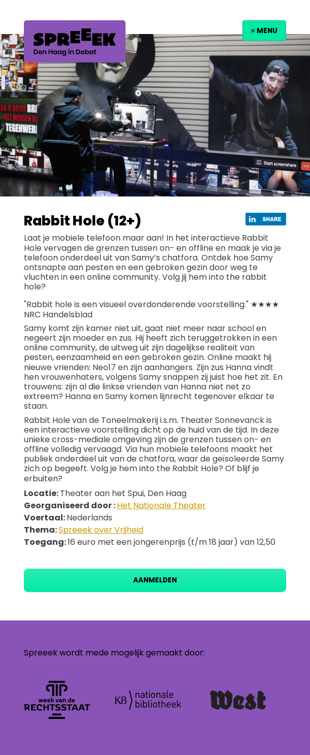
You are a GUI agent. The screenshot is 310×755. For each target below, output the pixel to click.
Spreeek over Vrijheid (100, 530)
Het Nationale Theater (161, 505)
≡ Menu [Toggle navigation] (264, 31)
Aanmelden (155, 580)
